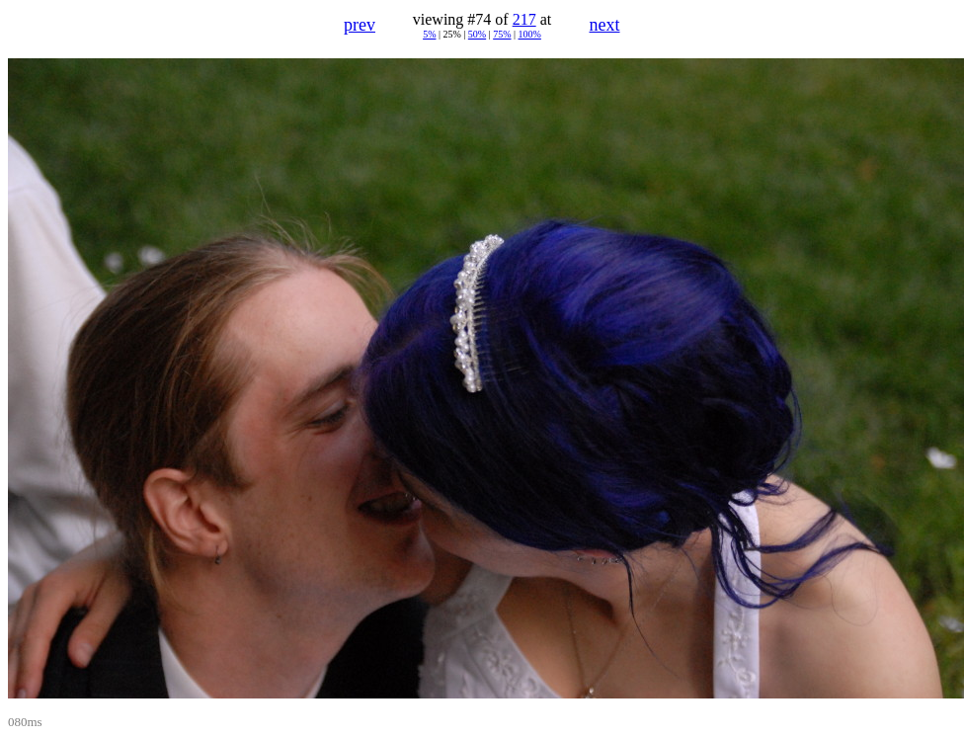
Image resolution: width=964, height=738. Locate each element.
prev (359, 25)
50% (477, 34)
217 (524, 19)
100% (530, 34)
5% (429, 34)
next (605, 25)
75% (502, 34)
